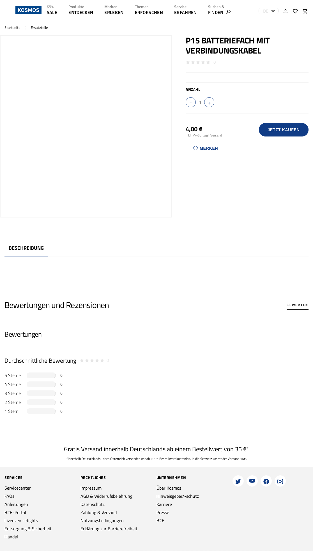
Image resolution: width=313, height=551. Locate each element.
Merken (205, 148)
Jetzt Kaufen (284, 130)
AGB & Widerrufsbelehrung (106, 496)
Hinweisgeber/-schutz (177, 496)
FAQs (9, 496)
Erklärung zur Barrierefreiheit (108, 528)
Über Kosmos (168, 488)
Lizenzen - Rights (21, 520)
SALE (52, 12)
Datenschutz (92, 504)
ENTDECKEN (80, 12)
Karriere (164, 504)
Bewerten (298, 305)
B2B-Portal (15, 512)
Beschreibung (26, 248)
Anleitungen (16, 504)
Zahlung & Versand (98, 512)
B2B (160, 520)
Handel (11, 536)
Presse (162, 512)
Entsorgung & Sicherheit (28, 528)
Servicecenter (17, 488)
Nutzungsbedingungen (102, 520)
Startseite (12, 27)
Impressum (91, 488)
